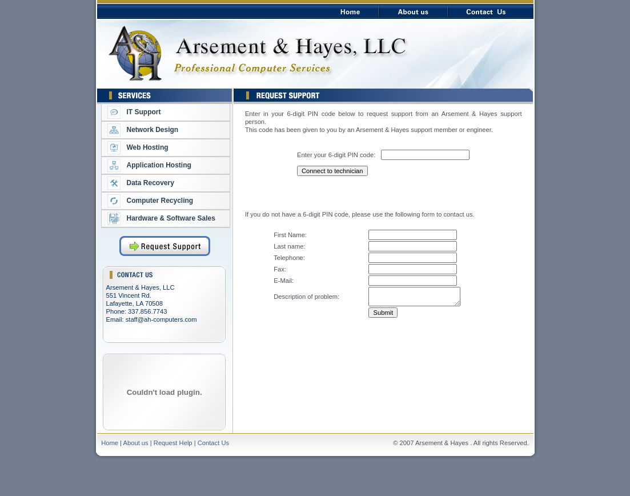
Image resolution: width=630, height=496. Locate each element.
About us (136, 442)
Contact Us (213, 442)
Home (110, 442)
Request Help (173, 442)
